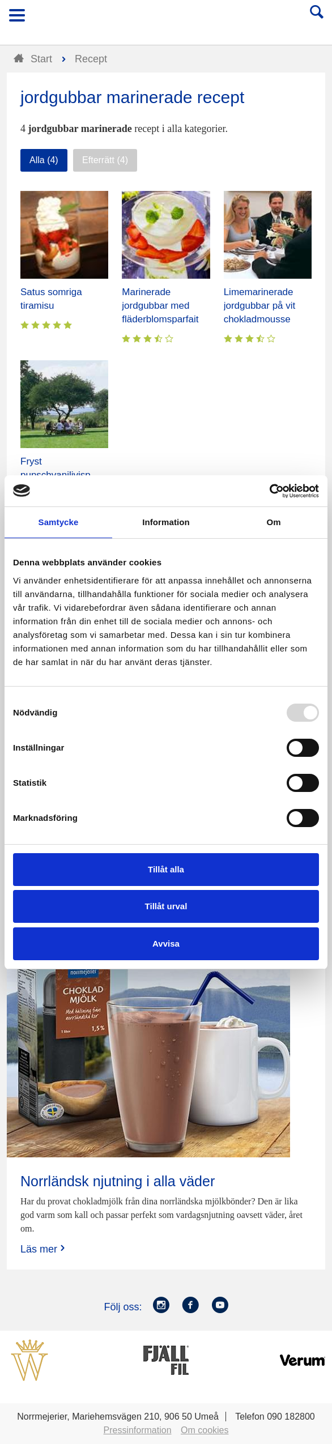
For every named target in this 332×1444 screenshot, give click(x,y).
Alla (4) (43, 160)
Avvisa (166, 943)
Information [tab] (166, 522)
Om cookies (204, 1430)
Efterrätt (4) (105, 160)
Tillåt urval (166, 906)
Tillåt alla (166, 869)
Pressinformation (138, 1430)
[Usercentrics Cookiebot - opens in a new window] (269, 491)
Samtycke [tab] (59, 522)
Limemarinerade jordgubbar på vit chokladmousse (260, 306)
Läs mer (43, 1249)
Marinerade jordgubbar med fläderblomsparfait (160, 306)
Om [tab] (273, 522)
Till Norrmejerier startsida (167, 19)
